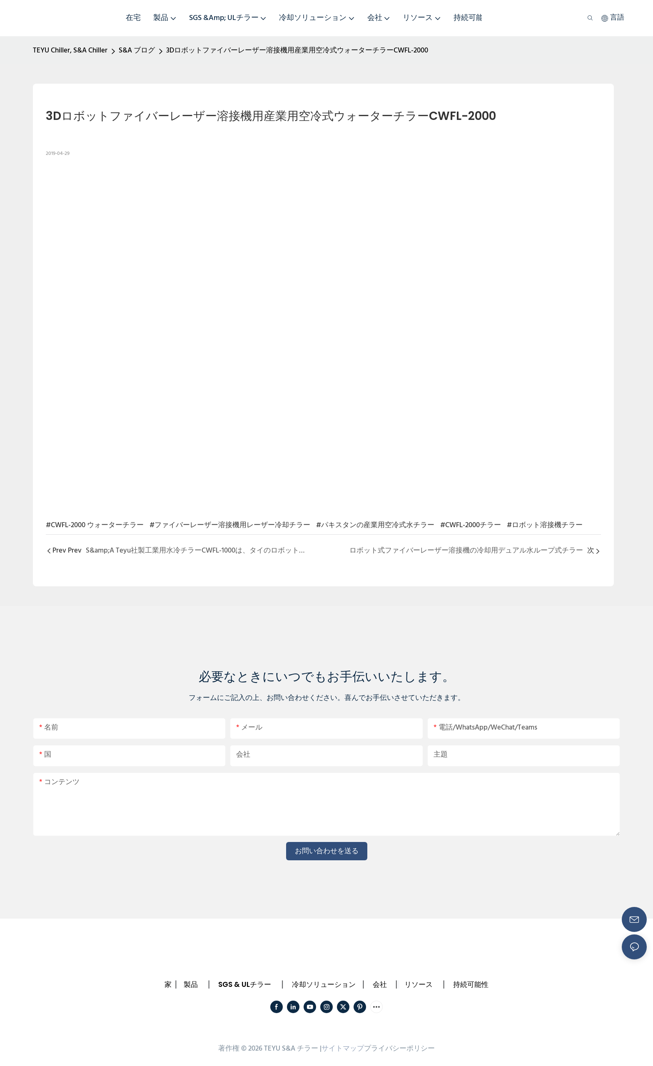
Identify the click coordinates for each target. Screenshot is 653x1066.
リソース (418, 984)
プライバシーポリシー (399, 1048)
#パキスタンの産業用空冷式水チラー (375, 525)
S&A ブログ (137, 50)
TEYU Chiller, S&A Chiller (70, 50)
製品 (191, 984)
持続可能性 (471, 984)
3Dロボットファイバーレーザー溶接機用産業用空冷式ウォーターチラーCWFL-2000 (297, 50)
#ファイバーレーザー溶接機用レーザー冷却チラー (230, 525)
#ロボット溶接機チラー (545, 525)
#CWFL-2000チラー (470, 525)
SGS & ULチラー (244, 984)
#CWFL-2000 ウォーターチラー (95, 525)
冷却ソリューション (324, 984)
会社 (380, 984)
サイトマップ (343, 1048)
